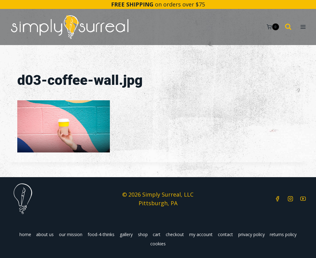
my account (201, 234)
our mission (70, 234)
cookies (158, 244)
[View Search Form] (288, 27)
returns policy (283, 234)
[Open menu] (303, 27)
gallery (126, 234)
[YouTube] (303, 198)
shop (143, 234)
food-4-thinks (101, 234)
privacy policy (251, 234)
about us (45, 234)
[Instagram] (290, 198)
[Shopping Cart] (273, 26)
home (25, 234)
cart (156, 234)
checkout (175, 234)
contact (225, 234)
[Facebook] (277, 198)
